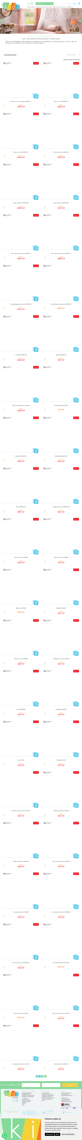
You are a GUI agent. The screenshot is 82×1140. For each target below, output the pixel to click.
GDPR (43, 1100)
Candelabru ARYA (61, 760)
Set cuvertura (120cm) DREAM (21, 912)
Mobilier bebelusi (27, 1093)
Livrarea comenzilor (48, 1095)
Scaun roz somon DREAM (21, 557)
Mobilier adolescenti (43, 38)
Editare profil (65, 1100)
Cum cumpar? (45, 1093)
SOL (23, 1105)
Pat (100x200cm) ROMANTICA (61, 152)
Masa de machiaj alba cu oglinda (20, 405)
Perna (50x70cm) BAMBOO (61, 1064)
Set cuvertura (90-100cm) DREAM (61, 861)
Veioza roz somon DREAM (21, 658)
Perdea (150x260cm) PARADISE (21, 861)
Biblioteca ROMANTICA (61, 456)
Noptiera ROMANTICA (21, 456)
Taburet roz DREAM (21, 608)
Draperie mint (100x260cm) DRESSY (21, 810)
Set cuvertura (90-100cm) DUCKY (61, 1013)
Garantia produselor (48, 1098)
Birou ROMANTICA (21, 506)
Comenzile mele (65, 1099)
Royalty (17, 1112)
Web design (11, 1112)
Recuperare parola (67, 1095)
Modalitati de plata (47, 1094)
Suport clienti (26, 1100)
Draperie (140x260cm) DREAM (61, 810)
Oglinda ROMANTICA (61, 355)
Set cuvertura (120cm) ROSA (21, 1013)
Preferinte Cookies (66, 1101)
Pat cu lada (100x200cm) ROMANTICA (21, 253)
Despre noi (25, 1098)
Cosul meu (64, 1098)
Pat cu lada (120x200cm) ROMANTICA (61, 253)
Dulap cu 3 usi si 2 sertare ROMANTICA (21, 101)
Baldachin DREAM (61, 608)
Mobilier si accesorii (28, 1096)
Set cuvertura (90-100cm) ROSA (61, 962)
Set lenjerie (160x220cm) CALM (21, 1064)
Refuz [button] (57, 1134)
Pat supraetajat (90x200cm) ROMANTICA (20, 304)
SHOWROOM (70, 3)
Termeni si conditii (47, 1096)
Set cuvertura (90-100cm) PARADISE (61, 912)
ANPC (23, 1103)
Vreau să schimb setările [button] (68, 1134)
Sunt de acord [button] (49, 1134)
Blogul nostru (26, 1101)
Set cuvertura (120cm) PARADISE (21, 962)
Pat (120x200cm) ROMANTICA (61, 203)
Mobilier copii (26, 1094)
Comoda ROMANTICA (21, 355)
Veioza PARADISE (20, 709)
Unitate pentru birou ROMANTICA (61, 506)
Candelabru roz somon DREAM (61, 658)
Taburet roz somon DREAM (61, 557)
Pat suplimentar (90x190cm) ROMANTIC (61, 304)
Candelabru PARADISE (61, 709)
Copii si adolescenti (32, 38)
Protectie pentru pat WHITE (61, 405)
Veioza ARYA (21, 760)
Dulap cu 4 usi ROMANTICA (61, 101)
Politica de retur (47, 1099)
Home (23, 38)
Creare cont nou (66, 1093)
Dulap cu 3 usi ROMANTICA (21, 152)
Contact (24, 1102)
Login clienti (64, 1094)
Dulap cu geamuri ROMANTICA (21, 203)
